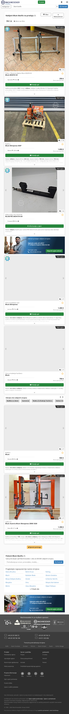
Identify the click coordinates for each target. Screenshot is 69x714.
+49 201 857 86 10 (44, 635)
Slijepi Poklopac (51, 586)
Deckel (28, 579)
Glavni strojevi (42, 646)
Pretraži (63, 6)
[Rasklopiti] (34, 94)
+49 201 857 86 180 (14, 638)
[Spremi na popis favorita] (62, 73)
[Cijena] (58, 79)
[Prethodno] (5, 48)
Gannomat (25, 401)
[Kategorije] (6, 6)
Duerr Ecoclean (15, 646)
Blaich (7, 575)
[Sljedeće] (63, 48)
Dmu (27, 582)
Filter (45, 15)
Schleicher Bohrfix (51, 579)
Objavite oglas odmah (54, 251)
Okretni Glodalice (51, 575)
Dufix (6, 646)
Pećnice (33, 646)
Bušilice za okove (12, 401)
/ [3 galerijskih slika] (61, 70)
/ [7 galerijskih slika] (61, 299)
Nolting (48, 572)
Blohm (8, 586)
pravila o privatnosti (43, 710)
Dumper (25, 646)
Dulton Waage (59, 646)
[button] (67, 2)
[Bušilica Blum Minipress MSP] (34, 119)
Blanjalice (9, 582)
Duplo (51, 646)
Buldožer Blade (30, 575)
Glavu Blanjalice (31, 586)
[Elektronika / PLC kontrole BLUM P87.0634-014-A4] (34, 190)
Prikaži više (34, 589)
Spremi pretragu (34, 547)
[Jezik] (64, 2)
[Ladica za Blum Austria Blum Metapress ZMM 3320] (34, 497)
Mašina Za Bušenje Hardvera (42, 401)
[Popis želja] (61, 2)
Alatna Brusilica (11, 572)
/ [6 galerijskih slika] (61, 211)
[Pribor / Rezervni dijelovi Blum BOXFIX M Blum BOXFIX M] (34, 48)
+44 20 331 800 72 (13, 635)
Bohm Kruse (30, 572)
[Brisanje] (57, 6)
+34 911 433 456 (43, 638)
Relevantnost (58, 16)
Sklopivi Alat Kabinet (52, 582)
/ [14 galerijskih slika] (61, 140)
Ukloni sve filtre (19, 21)
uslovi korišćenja (54, 710)
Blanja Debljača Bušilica (13, 579)
